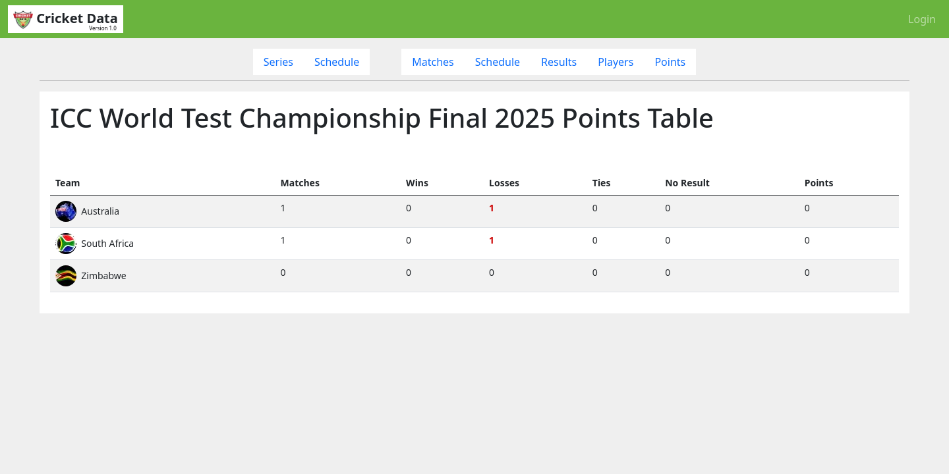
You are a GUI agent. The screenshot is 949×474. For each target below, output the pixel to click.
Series (278, 62)
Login (922, 19)
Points (669, 62)
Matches (433, 62)
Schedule (336, 62)
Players (615, 62)
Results (559, 62)
